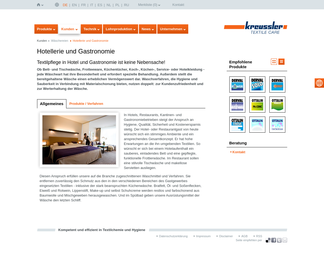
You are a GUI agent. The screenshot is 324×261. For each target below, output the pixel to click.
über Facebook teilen (273, 240)
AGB (244, 236)
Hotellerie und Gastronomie (91, 40)
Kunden (67, 29)
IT (91, 5)
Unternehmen (171, 29)
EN (74, 5)
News (146, 29)
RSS (259, 236)
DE (65, 5)
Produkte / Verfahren (86, 104)
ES (100, 5)
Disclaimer (226, 236)
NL (109, 5)
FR (83, 5)
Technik (89, 29)
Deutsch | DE (57, 4)
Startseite (39, 4)
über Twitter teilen (279, 240)
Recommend (284, 240)
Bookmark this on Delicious (268, 240)
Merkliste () (147, 5)
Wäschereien (59, 40)
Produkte (44, 29)
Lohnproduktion (119, 29)
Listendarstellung (281, 62)
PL (117, 5)
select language (319, 83)
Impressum (203, 236)
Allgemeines (51, 103)
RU (126, 5)
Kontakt (178, 5)
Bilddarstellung (274, 62)
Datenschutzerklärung (173, 236)
